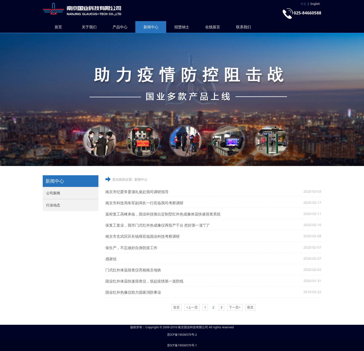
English (315, 4)
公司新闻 (53, 193)
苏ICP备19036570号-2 (182, 335)
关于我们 (89, 26)
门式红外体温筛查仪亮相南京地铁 (133, 270)
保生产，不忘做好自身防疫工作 (131, 247)
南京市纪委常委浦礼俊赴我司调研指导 (137, 191)
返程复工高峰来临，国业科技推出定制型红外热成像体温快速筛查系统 (163, 214)
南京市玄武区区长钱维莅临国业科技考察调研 (142, 236)
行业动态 (53, 205)
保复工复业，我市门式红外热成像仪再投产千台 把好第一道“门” (157, 225)
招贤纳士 (181, 26)
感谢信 (111, 258)
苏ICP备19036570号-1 (182, 345)
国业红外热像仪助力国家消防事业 (133, 292)
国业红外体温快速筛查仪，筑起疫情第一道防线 (144, 281)
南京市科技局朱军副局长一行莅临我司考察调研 (144, 202)
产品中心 (120, 26)
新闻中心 (150, 26)
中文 (303, 4)
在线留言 (212, 26)
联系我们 (243, 26)
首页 (58, 26)
